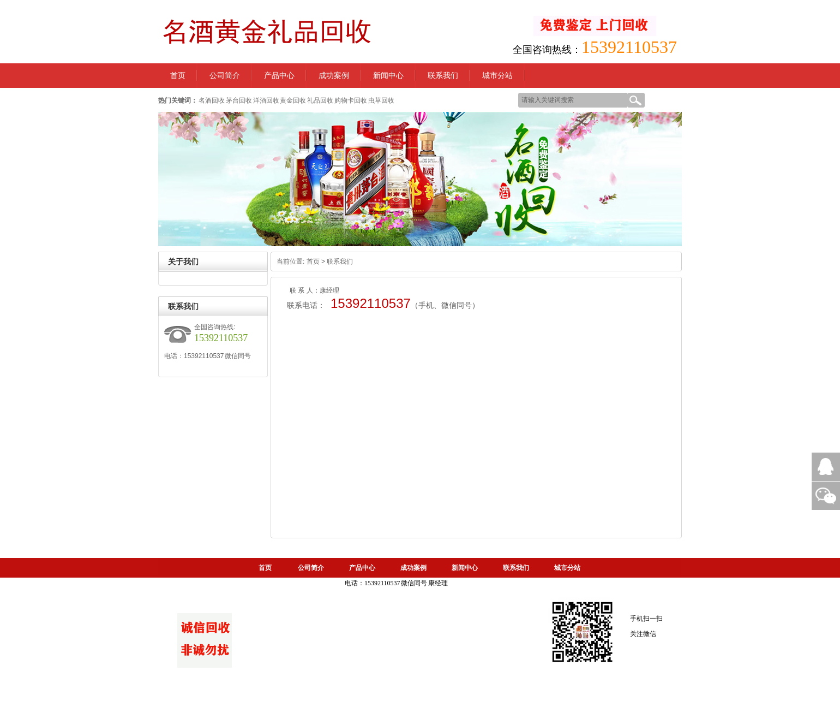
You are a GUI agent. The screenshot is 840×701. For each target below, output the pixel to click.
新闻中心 (388, 76)
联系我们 (443, 76)
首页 (313, 261)
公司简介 (224, 76)
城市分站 (497, 76)
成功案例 (334, 76)
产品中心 (279, 76)
